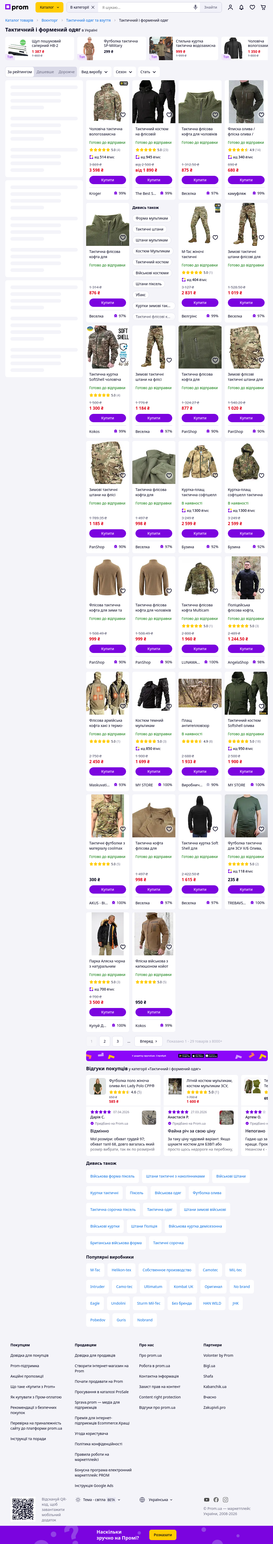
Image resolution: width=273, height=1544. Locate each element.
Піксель (136, 1192)
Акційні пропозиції (27, 1376)
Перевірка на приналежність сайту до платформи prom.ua (36, 1426)
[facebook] (216, 1500)
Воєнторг (49, 20)
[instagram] (225, 1500)
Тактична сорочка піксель (113, 1209)
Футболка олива (207, 1192)
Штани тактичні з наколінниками (175, 1176)
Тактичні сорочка (168, 1242)
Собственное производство (167, 1269)
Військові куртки (105, 1226)
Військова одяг (168, 1192)
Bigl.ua (209, 1365)
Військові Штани (231, 1176)
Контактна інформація (159, 1376)
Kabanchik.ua (215, 1386)
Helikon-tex (121, 1269)
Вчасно (210, 1396)
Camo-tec (124, 1286)
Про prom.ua (150, 1355)
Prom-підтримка (24, 1365)
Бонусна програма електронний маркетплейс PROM (103, 1472)
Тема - (94, 1499)
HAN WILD (212, 1303)
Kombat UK (183, 1286)
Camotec (210, 1269)
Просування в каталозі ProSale (102, 1391)
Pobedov (97, 1319)
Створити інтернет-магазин (99, 1365)
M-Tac (95, 1269)
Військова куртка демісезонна (195, 1226)
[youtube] (207, 1500)
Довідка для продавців (95, 1355)
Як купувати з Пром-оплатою (36, 1396)
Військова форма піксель (112, 1176)
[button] (107, 180)
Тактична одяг (160, 1209)
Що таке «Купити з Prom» (32, 1386)
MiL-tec (235, 1269)
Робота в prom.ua (154, 1365)
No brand (242, 1286)
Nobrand (144, 1319)
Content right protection (160, 1396)
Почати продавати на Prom (99, 1381)
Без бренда (182, 1303)
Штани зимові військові (205, 1209)
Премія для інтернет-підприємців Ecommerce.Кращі (102, 1420)
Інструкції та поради (28, 1438)
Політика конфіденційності (98, 1443)
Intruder (97, 1286)
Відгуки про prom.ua (157, 1407)
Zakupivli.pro (215, 1407)
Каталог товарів (19, 20)
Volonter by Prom (218, 1355)
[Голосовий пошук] (195, 7)
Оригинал (213, 1286)
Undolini (118, 1303)
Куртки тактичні (104, 1192)
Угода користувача (91, 1433)
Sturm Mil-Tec (148, 1303)
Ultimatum (153, 1286)
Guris (121, 1319)
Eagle (95, 1303)
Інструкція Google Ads (94, 1485)
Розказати (163, 1534)
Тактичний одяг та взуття (88, 20)
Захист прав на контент (159, 1386)
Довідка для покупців (29, 1355)
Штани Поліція (144, 1226)
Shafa (208, 1376)
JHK (236, 1303)
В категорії (82, 7)
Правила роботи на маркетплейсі (92, 1457)
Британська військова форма (116, 1242)
